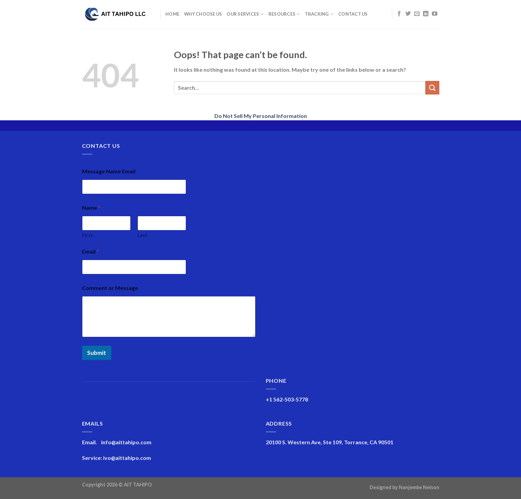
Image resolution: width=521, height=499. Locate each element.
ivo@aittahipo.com (127, 457)
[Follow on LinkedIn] (425, 14)
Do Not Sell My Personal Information (260, 116)
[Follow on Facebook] (399, 14)
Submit (96, 352)
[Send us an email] (417, 14)
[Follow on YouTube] (434, 14)
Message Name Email (108, 171)
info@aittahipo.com (126, 442)
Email (90, 251)
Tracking (319, 14)
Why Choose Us (203, 14)
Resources (284, 14)
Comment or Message (110, 288)
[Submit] (432, 87)
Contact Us (353, 14)
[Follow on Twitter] (408, 14)
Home (172, 14)
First (87, 235)
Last (142, 235)
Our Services (245, 14)
